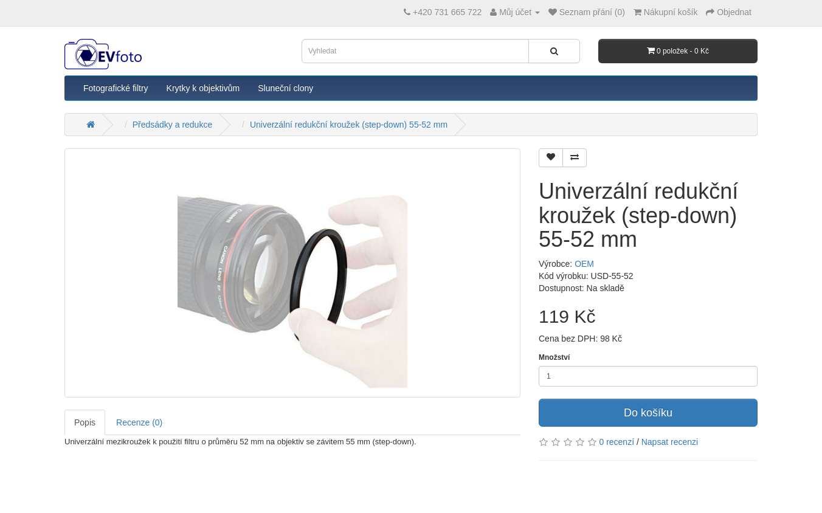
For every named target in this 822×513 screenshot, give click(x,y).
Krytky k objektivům (203, 88)
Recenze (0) (139, 422)
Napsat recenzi (669, 442)
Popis (84, 422)
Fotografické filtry (115, 88)
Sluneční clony (285, 88)
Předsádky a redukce (173, 124)
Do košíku (648, 413)
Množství (554, 357)
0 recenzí (616, 442)
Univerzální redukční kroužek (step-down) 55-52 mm (348, 124)
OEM (584, 264)
